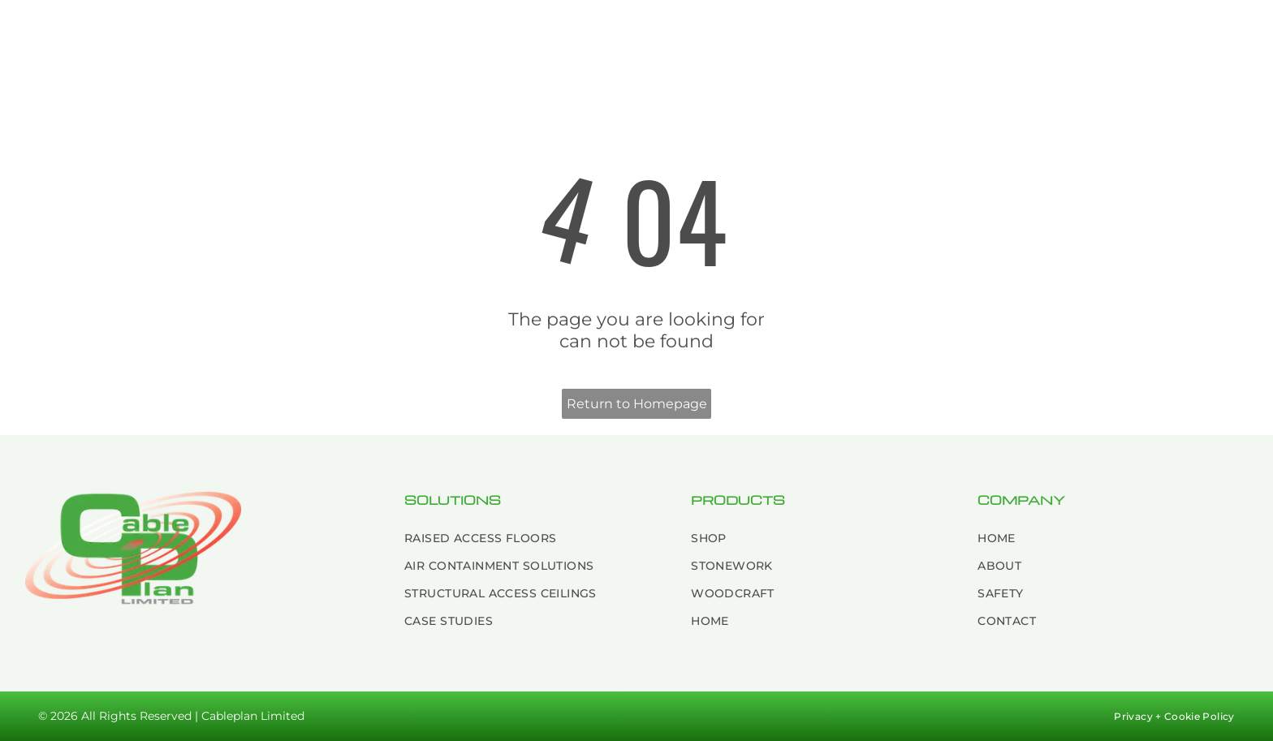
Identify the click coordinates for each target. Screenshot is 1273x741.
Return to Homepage (637, 403)
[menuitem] (370, 34)
